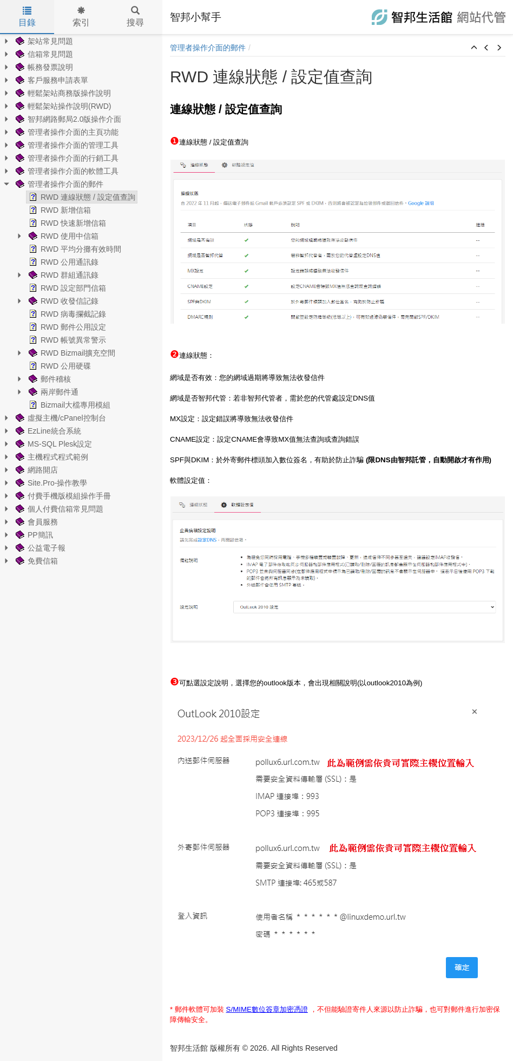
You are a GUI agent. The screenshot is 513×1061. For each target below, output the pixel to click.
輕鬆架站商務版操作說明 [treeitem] (62, 93)
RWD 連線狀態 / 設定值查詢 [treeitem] (81, 197)
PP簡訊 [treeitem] (33, 534)
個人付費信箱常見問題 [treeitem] (58, 508)
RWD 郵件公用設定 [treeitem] (66, 326)
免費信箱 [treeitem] (36, 560)
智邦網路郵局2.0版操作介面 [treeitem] (67, 119)
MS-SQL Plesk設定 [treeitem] (53, 443)
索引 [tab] (81, 16)
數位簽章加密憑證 (280, 1009)
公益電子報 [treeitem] (39, 547)
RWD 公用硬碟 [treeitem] (59, 365)
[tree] (81, 301)
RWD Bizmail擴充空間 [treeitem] (71, 352)
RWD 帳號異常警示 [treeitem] (66, 339)
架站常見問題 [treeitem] (43, 41)
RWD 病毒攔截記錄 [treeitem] (66, 313)
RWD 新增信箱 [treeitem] (59, 210)
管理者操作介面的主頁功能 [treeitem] (66, 132)
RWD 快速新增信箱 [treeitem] (66, 223)
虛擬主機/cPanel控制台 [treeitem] (60, 417)
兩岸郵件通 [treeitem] (52, 391)
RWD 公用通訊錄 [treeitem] (62, 262)
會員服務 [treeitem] (36, 521)
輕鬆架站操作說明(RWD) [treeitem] (62, 106)
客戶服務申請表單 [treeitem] (51, 80)
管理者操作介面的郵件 (208, 47)
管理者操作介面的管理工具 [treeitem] (66, 145)
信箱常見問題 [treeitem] (43, 54)
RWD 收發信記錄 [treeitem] (62, 300)
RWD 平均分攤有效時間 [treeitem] (74, 249)
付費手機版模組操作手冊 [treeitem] (62, 495)
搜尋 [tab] (135, 16)
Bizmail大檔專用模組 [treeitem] (68, 404)
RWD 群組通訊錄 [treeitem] (62, 274)
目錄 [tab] (27, 16)
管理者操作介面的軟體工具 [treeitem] (66, 171)
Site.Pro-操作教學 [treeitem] (50, 482)
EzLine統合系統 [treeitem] (47, 430)
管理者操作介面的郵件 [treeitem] (58, 184)
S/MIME (239, 1009)
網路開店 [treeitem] (36, 469)
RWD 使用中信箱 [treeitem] (62, 236)
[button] (474, 48)
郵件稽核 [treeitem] (49, 378)
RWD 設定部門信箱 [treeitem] (66, 287)
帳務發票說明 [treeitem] (43, 67)
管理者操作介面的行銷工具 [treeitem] (66, 158)
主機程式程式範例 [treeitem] (51, 456)
